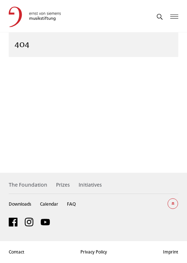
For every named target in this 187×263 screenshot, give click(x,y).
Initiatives (90, 185)
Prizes (63, 185)
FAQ (71, 203)
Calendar (49, 203)
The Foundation (28, 185)
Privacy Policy (93, 251)
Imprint (170, 251)
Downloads (20, 203)
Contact (16, 251)
